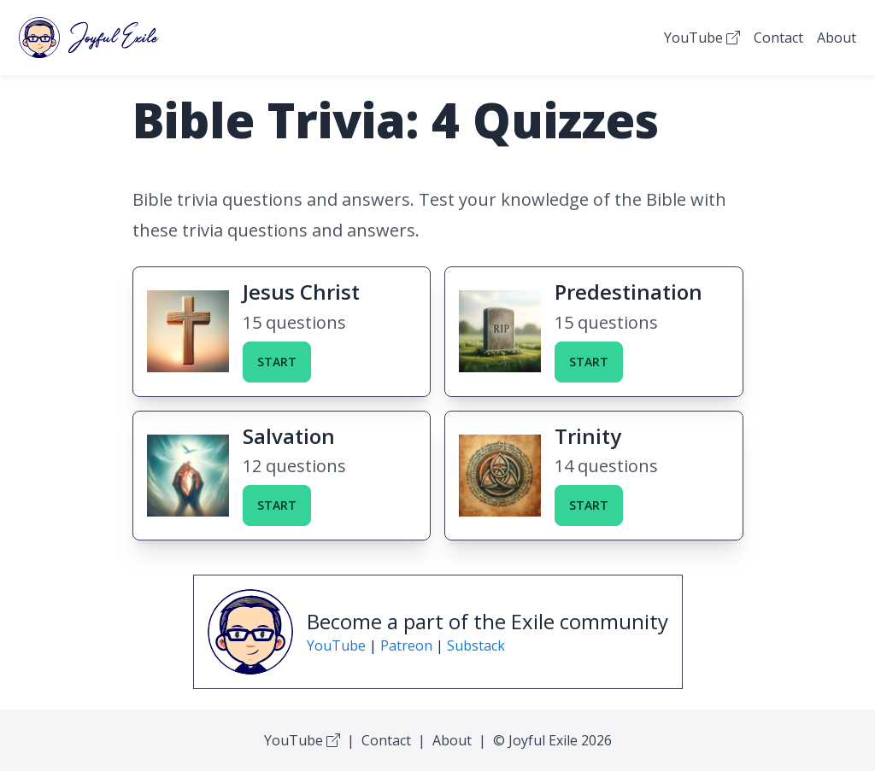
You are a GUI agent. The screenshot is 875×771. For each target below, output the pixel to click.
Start (277, 361)
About (836, 37)
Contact (778, 37)
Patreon (406, 645)
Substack (476, 645)
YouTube (702, 37)
